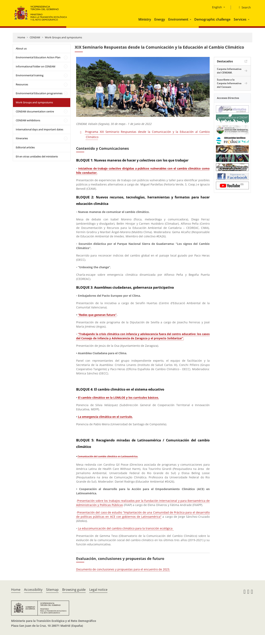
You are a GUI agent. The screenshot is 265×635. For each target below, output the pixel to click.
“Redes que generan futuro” (97, 315)
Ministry (144, 19)
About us (21, 48)
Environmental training (29, 75)
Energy (159, 19)
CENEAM (35, 37)
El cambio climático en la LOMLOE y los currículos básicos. (118, 397)
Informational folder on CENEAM (35, 66)
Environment (178, 19)
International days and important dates (39, 129)
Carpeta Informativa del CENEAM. (229, 70)
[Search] (243, 7)
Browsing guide (74, 589)
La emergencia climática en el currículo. (105, 417)
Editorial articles (25, 147)
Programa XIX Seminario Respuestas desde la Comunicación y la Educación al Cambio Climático (147, 134)
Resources (22, 84)
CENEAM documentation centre (35, 111)
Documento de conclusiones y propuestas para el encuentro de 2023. (123, 569)
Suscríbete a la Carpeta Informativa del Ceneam (229, 83)
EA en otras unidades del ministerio (37, 156)
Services (240, 19)
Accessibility (33, 589)
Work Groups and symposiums (63, 37)
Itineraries (22, 138)
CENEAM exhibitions (28, 120)
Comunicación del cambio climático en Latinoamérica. (108, 456)
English (217, 7)
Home (21, 37)
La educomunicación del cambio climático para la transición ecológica (126, 528)
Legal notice (98, 589)
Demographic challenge (212, 19)
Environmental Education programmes (39, 93)
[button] (191, 19)
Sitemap (52, 589)
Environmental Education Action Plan (38, 57)
